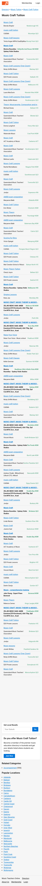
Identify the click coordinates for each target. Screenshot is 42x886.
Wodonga (7, 868)
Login (38, 3)
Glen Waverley (9, 817)
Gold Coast (8, 820)
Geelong (7, 814)
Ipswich (7, 830)
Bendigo (7, 783)
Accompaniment (10, 768)
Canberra (7, 798)
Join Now (9, 756)
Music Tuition (16, 10)
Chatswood (8, 806)
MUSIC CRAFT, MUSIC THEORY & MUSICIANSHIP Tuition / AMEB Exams (21, 302)
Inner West (8, 828)
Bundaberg (8, 791)
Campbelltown (9, 796)
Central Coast (9, 804)
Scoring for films (10, 238)
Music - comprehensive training (16, 590)
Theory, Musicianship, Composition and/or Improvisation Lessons (21, 105)
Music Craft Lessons (12, 89)
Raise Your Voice (10, 335)
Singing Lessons (10, 295)
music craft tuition (11, 30)
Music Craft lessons (11, 38)
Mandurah (8, 838)
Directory (5, 10)
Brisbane (7, 785)
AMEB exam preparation (13, 197)
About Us (5, 882)
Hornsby (7, 825)
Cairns (6, 793)
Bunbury (7, 788)
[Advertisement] (21, 699)
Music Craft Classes (12, 358)
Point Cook (8, 854)
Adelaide (7, 777)
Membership (27, 3)
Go (35, 729)
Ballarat (7, 780)
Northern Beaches (11, 846)
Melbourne (8, 841)
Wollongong (8, 870)
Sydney (6, 860)
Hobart (6, 822)
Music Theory (9, 212)
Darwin (6, 809)
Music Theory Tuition (12, 269)
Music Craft (8, 22)
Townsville (8, 865)
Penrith (6, 849)
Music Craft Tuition (30, 10)
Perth (6, 852)
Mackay (7, 836)
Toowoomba (9, 862)
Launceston (8, 833)
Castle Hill (8, 801)
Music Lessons (10, 130)
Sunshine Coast (10, 857)
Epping (6, 812)
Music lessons (9, 646)
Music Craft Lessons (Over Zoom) (17, 66)
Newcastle (8, 844)
